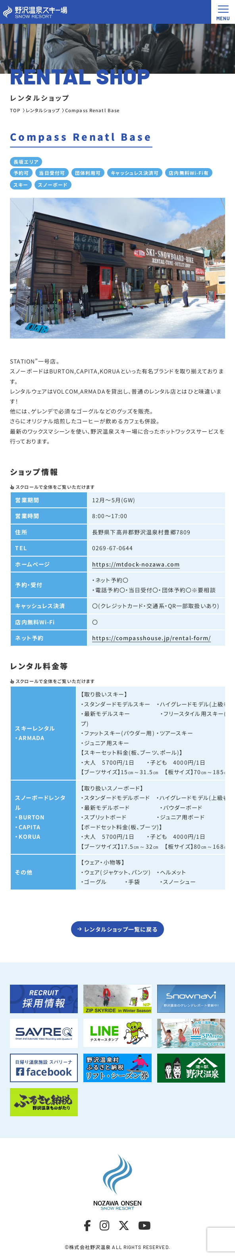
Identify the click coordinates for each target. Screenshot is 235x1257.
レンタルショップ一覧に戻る (121, 929)
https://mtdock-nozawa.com (136, 564)
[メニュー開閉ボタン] (223, 12)
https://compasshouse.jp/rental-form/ (151, 638)
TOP (15, 110)
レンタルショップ (43, 110)
